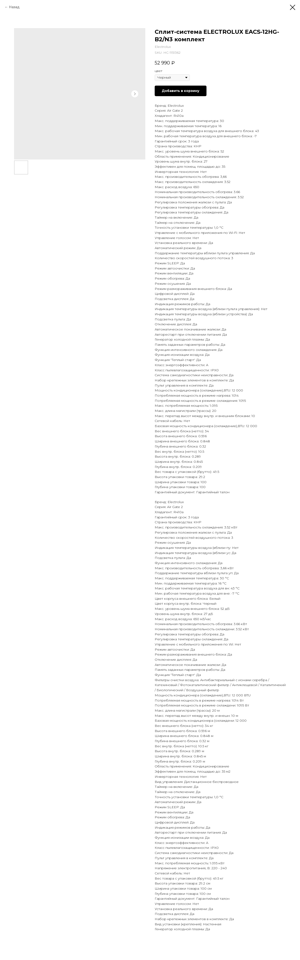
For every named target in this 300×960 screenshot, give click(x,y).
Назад (14, 7)
